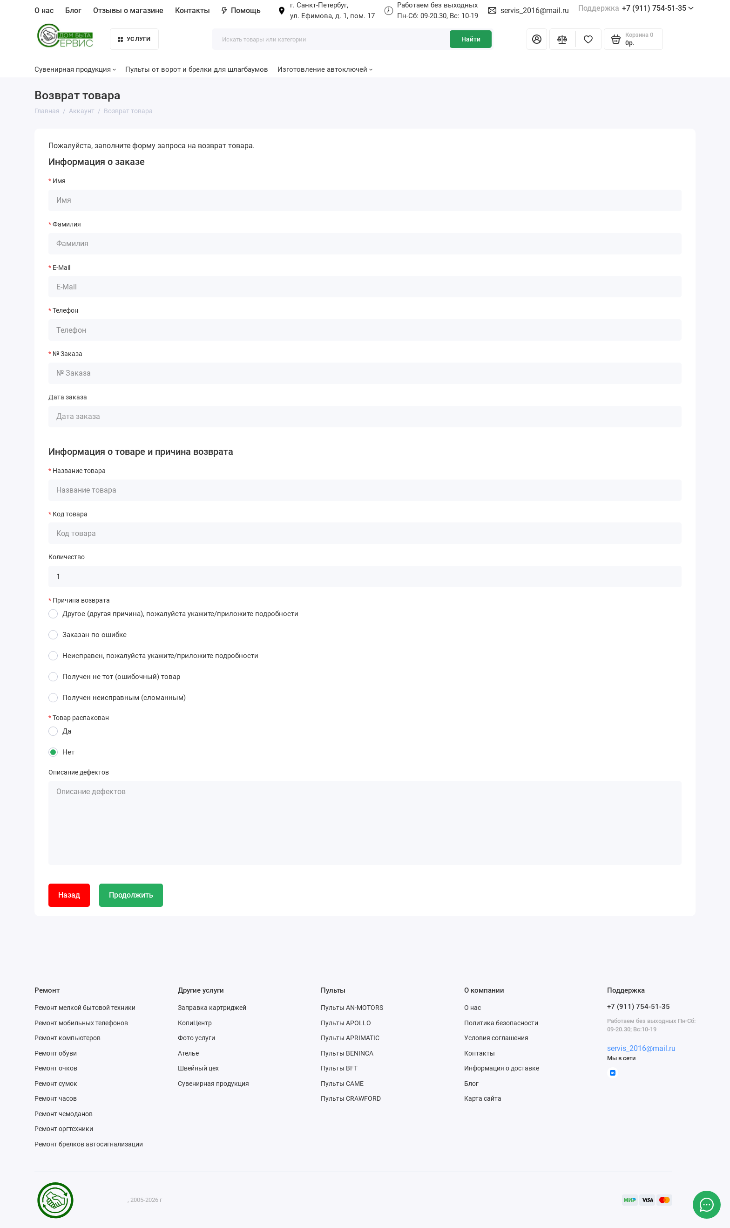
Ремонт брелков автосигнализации (88, 1144)
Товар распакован (81, 717)
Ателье (188, 1053)
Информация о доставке (501, 1068)
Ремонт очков (55, 1068)
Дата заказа (67, 397)
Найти (470, 39)
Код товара (70, 514)
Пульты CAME (342, 1083)
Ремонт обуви (55, 1053)
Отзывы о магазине (128, 10)
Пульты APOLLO (346, 1023)
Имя (59, 181)
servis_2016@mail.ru (534, 10)
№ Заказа (67, 353)
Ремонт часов (55, 1098)
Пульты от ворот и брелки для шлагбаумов (196, 69)
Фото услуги (196, 1038)
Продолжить (131, 895)
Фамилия (67, 224)
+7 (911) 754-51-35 (636, 8)
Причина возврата (81, 600)
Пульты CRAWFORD (351, 1098)
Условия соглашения (496, 1038)
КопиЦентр (195, 1023)
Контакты (192, 10)
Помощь (241, 10)
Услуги (134, 38)
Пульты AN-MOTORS (352, 1007)
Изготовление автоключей (324, 69)
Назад (69, 895)
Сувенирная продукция (75, 69)
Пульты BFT (339, 1068)
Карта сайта (482, 1098)
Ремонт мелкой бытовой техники (84, 1007)
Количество (66, 557)
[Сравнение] (562, 39)
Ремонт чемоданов (63, 1114)
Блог (73, 10)
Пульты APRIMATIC (350, 1038)
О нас (44, 10)
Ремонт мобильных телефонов (81, 1023)
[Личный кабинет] (537, 39)
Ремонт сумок (55, 1083)
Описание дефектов (78, 772)
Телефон (65, 310)
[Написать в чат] (707, 1205)
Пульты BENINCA (347, 1053)
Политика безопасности (501, 1023)
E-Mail (61, 267)
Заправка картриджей (212, 1007)
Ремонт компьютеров (67, 1038)
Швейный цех (198, 1068)
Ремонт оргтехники (63, 1128)
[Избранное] (588, 39)
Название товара (79, 470)
